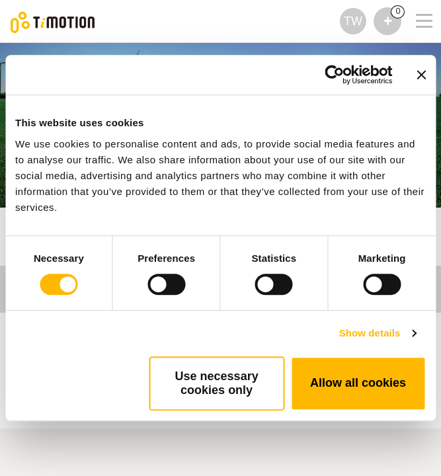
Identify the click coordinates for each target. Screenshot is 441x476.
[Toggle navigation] (416, 3)
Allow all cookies (358, 382)
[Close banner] (421, 74)
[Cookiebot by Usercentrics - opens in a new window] (334, 75)
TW (353, 21)
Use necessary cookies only (217, 383)
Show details (370, 332)
